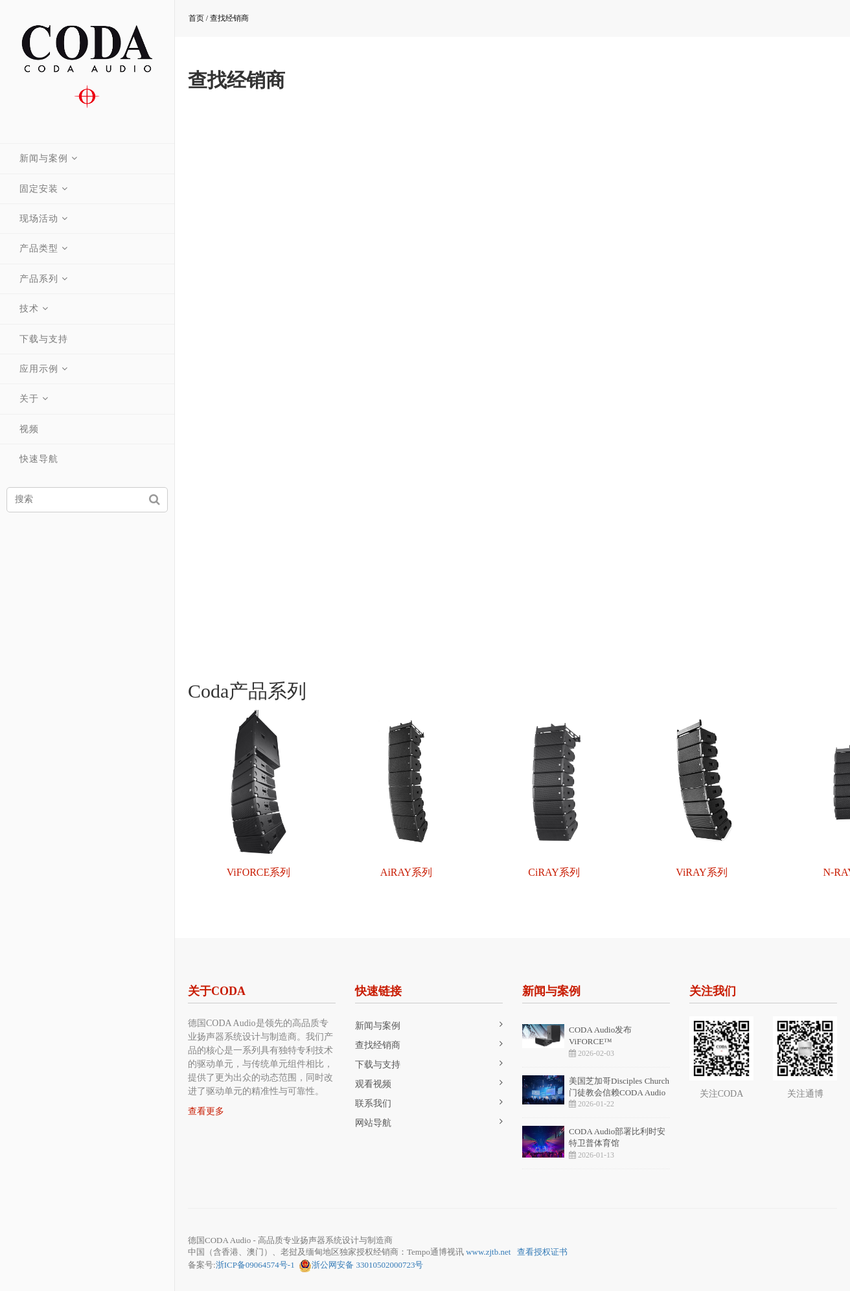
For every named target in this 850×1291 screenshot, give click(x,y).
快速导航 (38, 459)
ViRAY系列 (701, 872)
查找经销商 (229, 18)
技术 (29, 309)
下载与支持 (43, 339)
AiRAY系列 (406, 872)
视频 (29, 429)
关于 (29, 399)
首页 (196, 18)
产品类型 (38, 248)
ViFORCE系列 (259, 872)
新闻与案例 (43, 158)
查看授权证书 (542, 1252)
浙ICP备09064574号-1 (255, 1265)
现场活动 (38, 218)
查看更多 (206, 1111)
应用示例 (38, 369)
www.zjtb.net (488, 1252)
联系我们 (373, 1103)
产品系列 (38, 279)
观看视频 (373, 1084)
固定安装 (38, 189)
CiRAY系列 (553, 872)
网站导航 (373, 1123)
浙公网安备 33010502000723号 (361, 1265)
